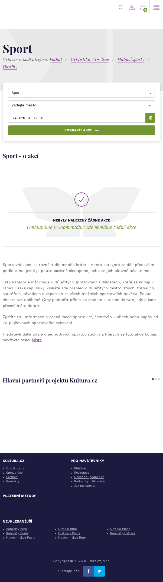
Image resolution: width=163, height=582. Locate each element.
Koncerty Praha (17, 533)
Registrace (81, 473)
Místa (37, 340)
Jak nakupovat (85, 486)
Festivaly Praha (69, 533)
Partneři (12, 477)
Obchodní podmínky (89, 477)
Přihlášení (81, 468)
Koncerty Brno (16, 529)
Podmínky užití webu (89, 481)
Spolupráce (14, 473)
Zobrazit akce (81, 130)
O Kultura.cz (15, 468)
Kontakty (12, 481)
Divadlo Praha (120, 529)
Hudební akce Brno (72, 537)
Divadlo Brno (67, 529)
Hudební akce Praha (20, 537)
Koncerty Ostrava (122, 533)
